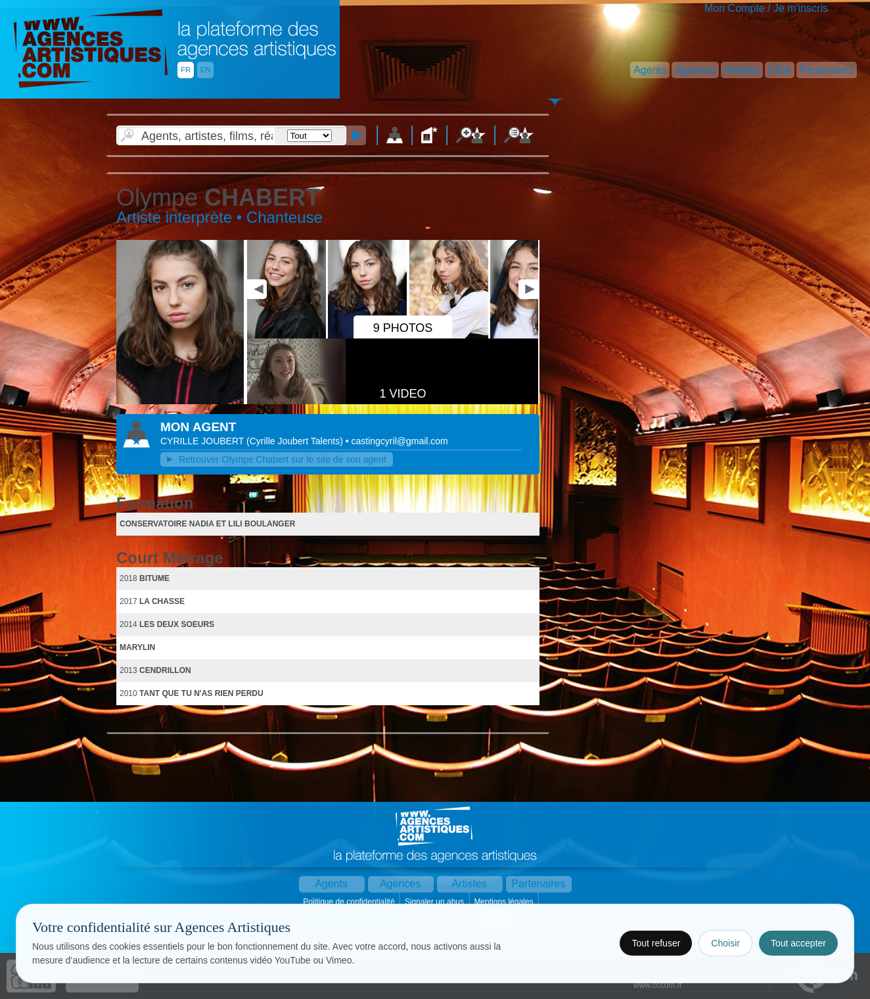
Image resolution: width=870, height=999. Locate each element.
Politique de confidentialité (350, 901)
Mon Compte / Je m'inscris (766, 8)
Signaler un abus (435, 901)
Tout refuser (655, 943)
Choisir (725, 943)
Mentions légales (504, 901)
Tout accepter (798, 943)
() (296, 441)
